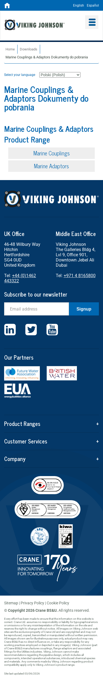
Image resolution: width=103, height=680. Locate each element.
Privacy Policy (32, 603)
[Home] (7, 7)
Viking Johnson (43, 25)
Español (93, 5)
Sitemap (11, 603)
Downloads (28, 49)
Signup (83, 309)
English (78, 5)
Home (10, 49)
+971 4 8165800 (80, 275)
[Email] (36, 308)
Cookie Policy (58, 603)
